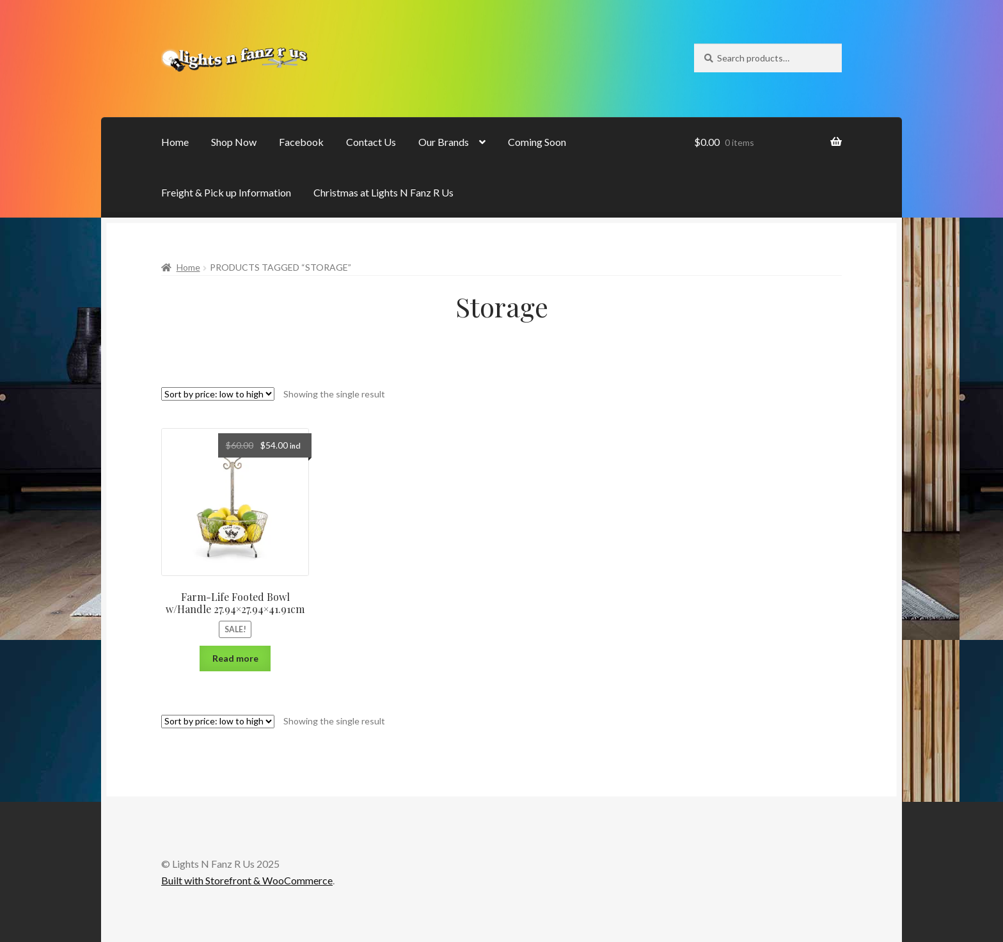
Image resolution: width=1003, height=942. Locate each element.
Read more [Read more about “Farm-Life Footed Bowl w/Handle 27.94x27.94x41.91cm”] (235, 658)
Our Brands (443, 142)
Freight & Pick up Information (226, 192)
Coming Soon (537, 142)
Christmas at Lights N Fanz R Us (383, 192)
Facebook (301, 142)
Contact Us (371, 142)
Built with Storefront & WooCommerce (247, 880)
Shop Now (234, 142)
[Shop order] (217, 394)
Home (175, 142)
